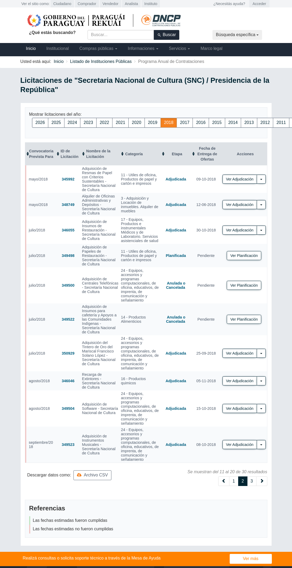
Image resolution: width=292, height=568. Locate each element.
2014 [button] (233, 122)
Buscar (166, 34)
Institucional (57, 48)
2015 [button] (217, 122)
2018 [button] (168, 122)
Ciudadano (62, 4)
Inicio (31, 48)
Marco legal (212, 48)
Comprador (87, 4)
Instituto (150, 4)
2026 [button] (40, 122)
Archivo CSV (92, 475)
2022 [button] (104, 122)
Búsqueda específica (237, 34)
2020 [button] (136, 122)
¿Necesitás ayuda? (229, 4)
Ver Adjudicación (240, 179)
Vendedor (111, 4)
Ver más (251, 558)
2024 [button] (72, 122)
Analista (131, 4)
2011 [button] (281, 122)
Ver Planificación (244, 255)
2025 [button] (56, 122)
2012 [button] (265, 122)
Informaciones (143, 48)
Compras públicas (98, 48)
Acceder (259, 4)
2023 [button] (88, 122)
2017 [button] (185, 122)
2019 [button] (153, 122)
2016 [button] (201, 122)
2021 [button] (120, 122)
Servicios (179, 48)
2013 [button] (249, 122)
